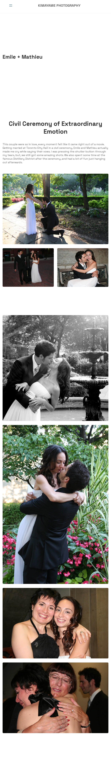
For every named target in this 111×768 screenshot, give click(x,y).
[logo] (59, 5)
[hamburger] (10, 5)
